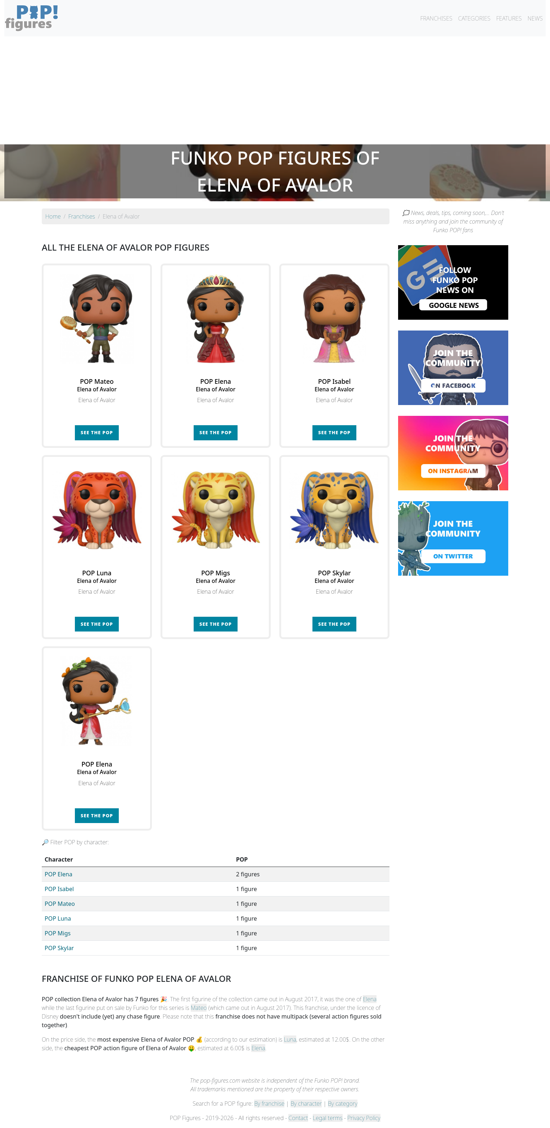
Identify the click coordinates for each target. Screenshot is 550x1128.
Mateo (199, 1008)
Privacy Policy (363, 1118)
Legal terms (327, 1118)
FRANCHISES (436, 18)
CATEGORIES (474, 18)
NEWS (535, 18)
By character (306, 1103)
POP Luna (58, 918)
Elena (370, 999)
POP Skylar (59, 948)
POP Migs (58, 933)
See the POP (97, 432)
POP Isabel (59, 889)
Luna (290, 1039)
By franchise (269, 1103)
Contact (298, 1118)
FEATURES (509, 18)
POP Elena (58, 874)
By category (342, 1103)
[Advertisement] (275, 90)
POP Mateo (60, 904)
